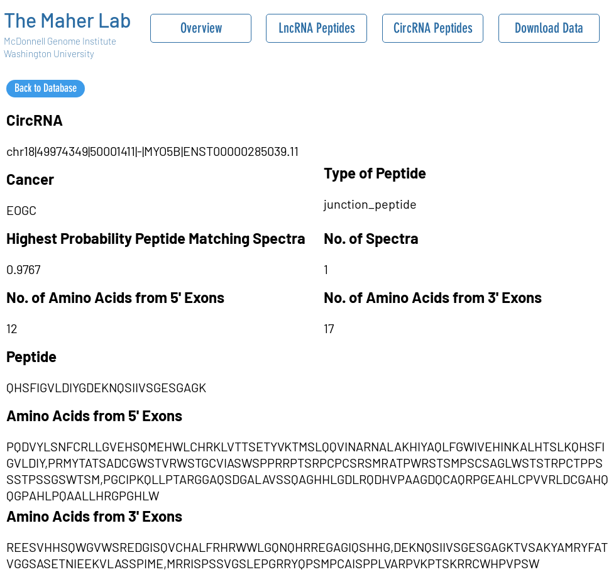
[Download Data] (549, 28)
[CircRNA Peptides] (432, 28)
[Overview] (200, 28)
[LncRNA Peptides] (316, 28)
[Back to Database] (45, 88)
